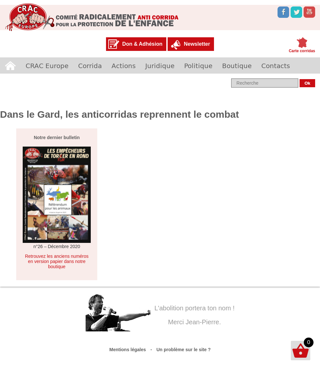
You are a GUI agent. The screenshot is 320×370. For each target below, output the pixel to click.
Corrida (90, 65)
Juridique (159, 65)
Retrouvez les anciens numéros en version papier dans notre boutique (57, 261)
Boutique (237, 65)
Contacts (275, 65)
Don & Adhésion (142, 44)
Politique (198, 65)
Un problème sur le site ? (184, 349)
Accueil (10, 65)
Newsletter (197, 44)
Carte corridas (302, 51)
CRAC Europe (47, 65)
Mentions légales (127, 349)
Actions (124, 65)
